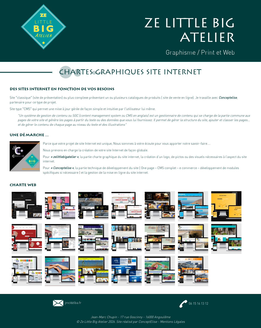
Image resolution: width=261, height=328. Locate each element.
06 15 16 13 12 (193, 303)
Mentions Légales (172, 322)
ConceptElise (147, 322)
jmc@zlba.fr (67, 303)
